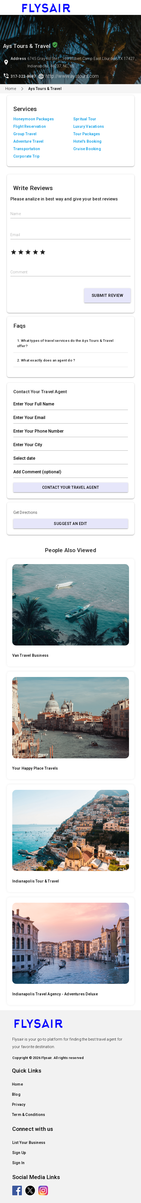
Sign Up (19, 1153)
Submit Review (107, 295)
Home (10, 89)
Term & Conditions (28, 1114)
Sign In (18, 1163)
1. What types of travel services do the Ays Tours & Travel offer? (65, 343)
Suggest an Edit (70, 524)
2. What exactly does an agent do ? (46, 360)
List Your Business (29, 1142)
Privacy (18, 1104)
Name (15, 214)
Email (15, 235)
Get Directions (25, 512)
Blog (16, 1094)
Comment (18, 272)
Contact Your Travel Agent (70, 487)
